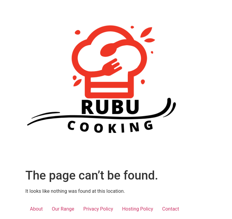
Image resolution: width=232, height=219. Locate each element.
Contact (170, 209)
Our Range (63, 209)
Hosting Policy (137, 209)
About (36, 209)
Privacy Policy (98, 209)
